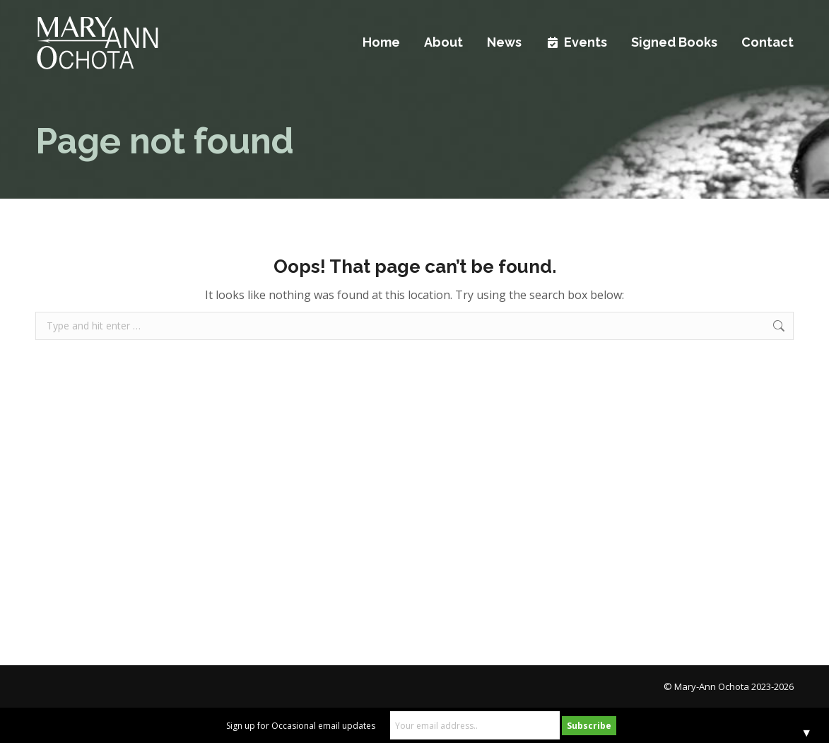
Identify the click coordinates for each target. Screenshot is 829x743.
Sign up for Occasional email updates (300, 726)
